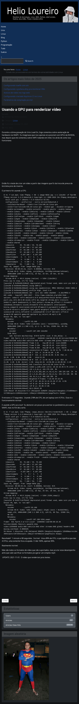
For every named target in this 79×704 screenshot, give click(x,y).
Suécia (3, 52)
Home (3, 26)
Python (4, 41)
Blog (3, 37)
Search (29, 61)
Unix (3, 30)
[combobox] (12, 61)
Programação (6, 45)
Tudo (3, 48)
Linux (3, 34)
